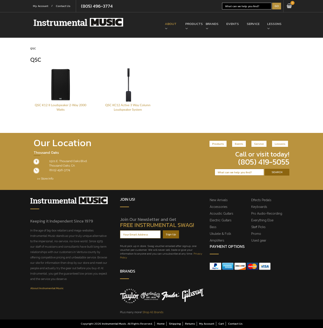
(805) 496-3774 (98, 6)
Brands (212, 23)
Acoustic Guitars (221, 213)
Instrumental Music (114, 323)
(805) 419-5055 (263, 161)
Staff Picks (258, 227)
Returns (190, 323)
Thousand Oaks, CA (62, 165)
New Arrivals (219, 200)
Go (277, 6)
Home (161, 323)
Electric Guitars (220, 220)
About (171, 23)
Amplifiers (217, 240)
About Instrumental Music (46, 288)
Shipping (175, 323)
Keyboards (259, 207)
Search (277, 172)
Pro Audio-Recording (266, 213)
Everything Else (262, 220)
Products (192, 23)
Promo (256, 234)
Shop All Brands (152, 312)
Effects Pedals (261, 200)
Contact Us (64, 6)
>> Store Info (45, 178)
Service (253, 23)
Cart (221, 323)
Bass (213, 227)
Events (232, 23)
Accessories (218, 207)
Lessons (274, 23)
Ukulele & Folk (220, 234)
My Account (41, 6)
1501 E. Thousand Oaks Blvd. (68, 161)
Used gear (258, 240)
